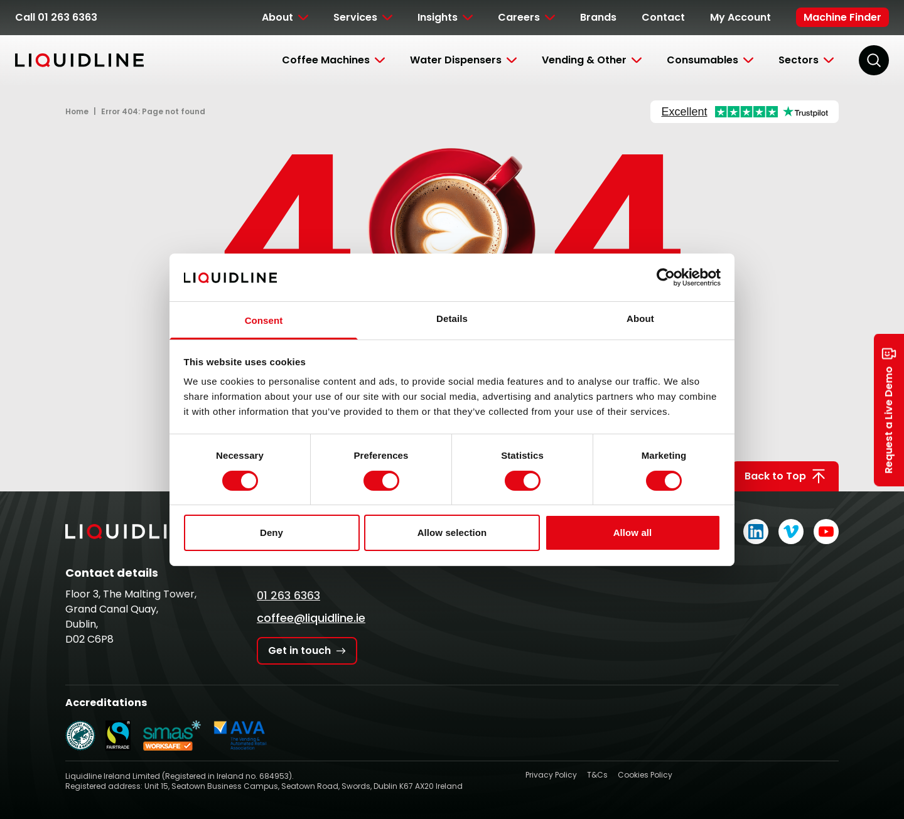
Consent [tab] (264, 320)
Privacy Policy (551, 774)
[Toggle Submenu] (285, 17)
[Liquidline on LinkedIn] (755, 531)
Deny (271, 532)
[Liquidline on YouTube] (826, 531)
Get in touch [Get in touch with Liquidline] (307, 650)
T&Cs (597, 774)
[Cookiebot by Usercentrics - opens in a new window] (666, 277)
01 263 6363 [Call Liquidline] (288, 595)
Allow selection (452, 532)
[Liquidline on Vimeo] (791, 531)
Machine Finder (842, 17)
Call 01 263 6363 (56, 17)
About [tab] (640, 318)
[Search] (874, 60)
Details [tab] (452, 318)
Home (77, 111)
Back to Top (785, 476)
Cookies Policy (645, 774)
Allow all (632, 532)
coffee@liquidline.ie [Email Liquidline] (311, 618)
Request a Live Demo (888, 409)
